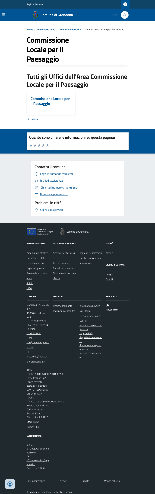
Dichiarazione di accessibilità (90, 318)
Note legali (85, 311)
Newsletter (112, 310)
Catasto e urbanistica (64, 268)
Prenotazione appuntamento (90, 347)
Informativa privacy (89, 306)
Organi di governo (36, 268)
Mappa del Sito (112, 481)
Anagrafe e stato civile (64, 255)
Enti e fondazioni (35, 263)
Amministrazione (46, 29)
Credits (85, 481)
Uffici (29, 288)
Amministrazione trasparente (90, 327)
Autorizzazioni (60, 263)
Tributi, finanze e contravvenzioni (90, 260)
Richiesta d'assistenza (90, 355)
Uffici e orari (33, 422)
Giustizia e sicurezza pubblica (64, 275)
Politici (30, 283)
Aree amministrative (37, 253)
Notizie (109, 253)
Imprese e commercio (90, 253)
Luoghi (109, 274)
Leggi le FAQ (86, 333)
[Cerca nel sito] (123, 15)
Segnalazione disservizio (90, 339)
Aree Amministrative (70, 29)
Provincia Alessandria (64, 311)
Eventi (109, 279)
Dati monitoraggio (36, 481)
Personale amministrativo (37, 275)
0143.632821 (34, 333)
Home (30, 29)
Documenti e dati (35, 258)
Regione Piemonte (35, 4)
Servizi (63, 481)
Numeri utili (33, 427)
